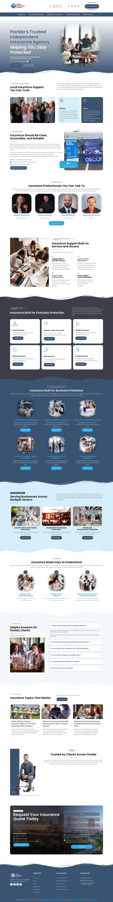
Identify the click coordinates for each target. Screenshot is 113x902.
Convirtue (94, 899)
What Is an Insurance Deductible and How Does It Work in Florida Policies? (55, 723)
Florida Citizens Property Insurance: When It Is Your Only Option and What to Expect (23, 723)
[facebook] (69, 6)
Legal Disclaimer (58, 899)
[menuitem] (22, 14)
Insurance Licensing (75, 899)
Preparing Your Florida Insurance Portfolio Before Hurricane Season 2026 (87, 723)
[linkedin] (75, 6)
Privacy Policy (49, 899)
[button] (44, 766)
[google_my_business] (72, 6)
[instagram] (78, 6)
